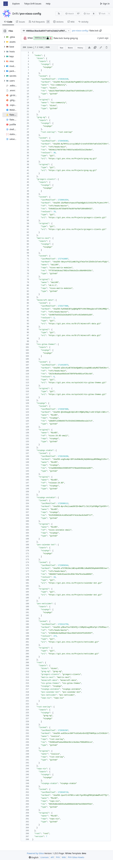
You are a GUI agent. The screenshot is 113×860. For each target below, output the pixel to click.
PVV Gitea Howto (76, 857)
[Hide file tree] (4, 30)
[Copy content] (95, 47)
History (80, 48)
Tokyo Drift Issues (32, 3)
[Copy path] (100, 31)
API (52, 857)
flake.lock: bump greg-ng (66, 38)
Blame (70, 48)
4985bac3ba (43, 38)
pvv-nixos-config (30, 13)
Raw (61, 48)
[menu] (33, 857)
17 (78, 13)
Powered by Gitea (35, 853)
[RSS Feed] (58, 13)
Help (48, 3)
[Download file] (89, 47)
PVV (58, 857)
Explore (16, 3)
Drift (15, 13)
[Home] (5, 3)
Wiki (64, 857)
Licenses (44, 857)
